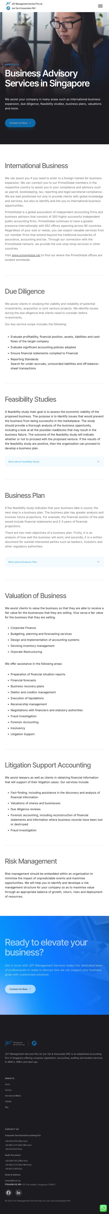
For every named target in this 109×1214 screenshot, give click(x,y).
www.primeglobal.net (26, 255)
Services (8, 1109)
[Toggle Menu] (100, 6)
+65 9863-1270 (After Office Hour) (18, 1181)
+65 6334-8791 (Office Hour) (16, 1177)
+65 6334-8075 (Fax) (13, 1185)
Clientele (8, 1120)
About (7, 1103)
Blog (6, 1126)
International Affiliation (13, 1114)
